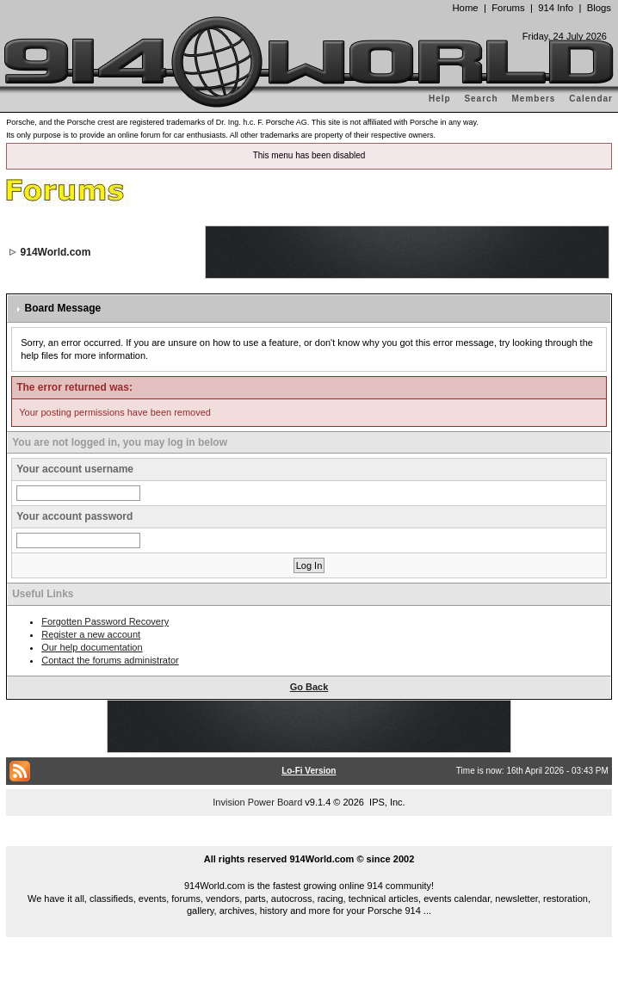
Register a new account (90, 634)
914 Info (555, 8)
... (309, 839)
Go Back (309, 687)
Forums (507, 8)
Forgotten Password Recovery (105, 621)
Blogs (599, 8)
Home (465, 8)
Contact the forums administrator (110, 660)
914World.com (56, 252)
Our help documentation (91, 647)
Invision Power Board (257, 802)
